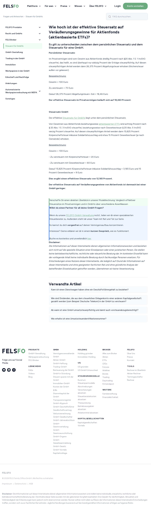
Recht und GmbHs (22, 33)
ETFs (104, 360)
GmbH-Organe (59, 436)
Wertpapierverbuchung (38, 357)
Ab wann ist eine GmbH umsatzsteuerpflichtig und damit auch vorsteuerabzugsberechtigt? (94, 310)
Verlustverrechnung (61, 413)
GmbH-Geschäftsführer (63, 407)
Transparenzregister (62, 400)
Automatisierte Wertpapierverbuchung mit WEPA (22, 91)
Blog (30, 377)
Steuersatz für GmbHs (74, 118)
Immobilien (10, 65)
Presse (130, 357)
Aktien (105, 357)
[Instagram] (14, 370)
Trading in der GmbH (15, 58)
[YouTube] (4, 370)
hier (89, 238)
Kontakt (130, 360)
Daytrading (107, 380)
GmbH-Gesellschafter (62, 417)
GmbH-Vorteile (60, 450)
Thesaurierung (84, 403)
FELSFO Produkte (22, 27)
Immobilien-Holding (87, 357)
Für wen (49, 6)
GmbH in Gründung (61, 373)
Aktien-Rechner (134, 373)
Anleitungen (11, 83)
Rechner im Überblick (136, 370)
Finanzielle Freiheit (110, 397)
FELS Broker (22, 40)
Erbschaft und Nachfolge (17, 77)
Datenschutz (20, 484)
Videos (31, 373)
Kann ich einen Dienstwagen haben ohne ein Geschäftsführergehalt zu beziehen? (90, 289)
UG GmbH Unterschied (88, 370)
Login (117, 5)
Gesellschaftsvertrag (62, 410)
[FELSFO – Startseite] (11, 6)
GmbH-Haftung (60, 363)
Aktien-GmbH (59, 360)
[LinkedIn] (9, 370)
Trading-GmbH (60, 367)
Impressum (7, 484)
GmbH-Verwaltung (36, 353)
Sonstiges (10, 99)
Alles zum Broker (109, 353)
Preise (63, 6)
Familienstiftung (109, 394)
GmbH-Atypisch (60, 403)
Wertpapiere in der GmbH (17, 71)
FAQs (30, 370)
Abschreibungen (85, 386)
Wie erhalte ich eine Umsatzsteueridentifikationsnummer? (78, 318)
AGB (31, 484)
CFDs (104, 364)
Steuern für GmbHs (14, 46)
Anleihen (106, 370)
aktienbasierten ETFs (109, 124)
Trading (105, 377)
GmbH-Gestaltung (14, 52)
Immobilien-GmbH (61, 383)
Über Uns (131, 353)
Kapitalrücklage (60, 453)
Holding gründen (85, 353)
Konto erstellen (135, 6)
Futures (105, 367)
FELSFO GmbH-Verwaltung (80, 215)
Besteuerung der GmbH (63, 370)
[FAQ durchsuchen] (127, 16)
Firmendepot (108, 384)
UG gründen (83, 367)
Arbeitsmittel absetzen (88, 413)
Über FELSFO (96, 6)
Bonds (105, 374)
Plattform (32, 6)
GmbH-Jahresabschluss (64, 420)
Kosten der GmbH (61, 387)
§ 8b (55, 390)
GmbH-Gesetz (59, 446)
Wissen (78, 6)
